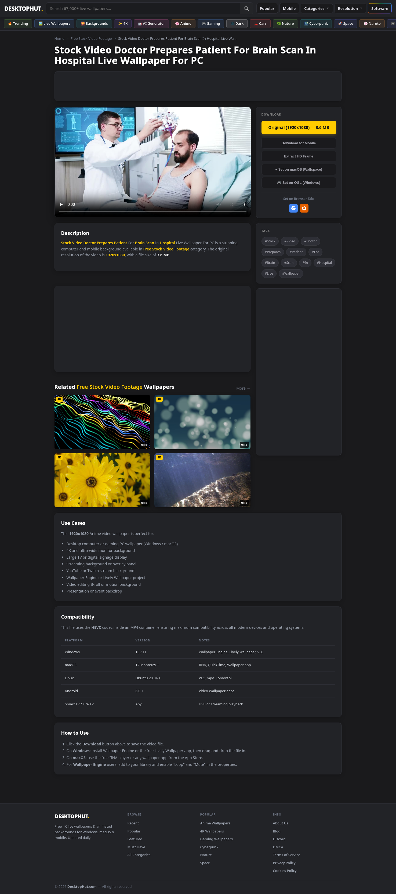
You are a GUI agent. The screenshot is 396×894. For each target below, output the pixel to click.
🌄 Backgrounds (94, 23)
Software (379, 8)
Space (205, 862)
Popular (267, 8)
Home (59, 38)
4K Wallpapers (212, 831)
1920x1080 (115, 254)
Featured (135, 838)
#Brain (270, 262)
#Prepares (273, 252)
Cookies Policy (285, 870)
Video (77, 242)
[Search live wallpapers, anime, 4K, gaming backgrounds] (143, 8)
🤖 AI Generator (151, 23)
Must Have (136, 847)
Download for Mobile (299, 143)
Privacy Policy (284, 862)
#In (305, 262)
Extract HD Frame (298, 156)
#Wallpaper (291, 273)
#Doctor (310, 241)
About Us (280, 823)
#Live (269, 273)
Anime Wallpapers (215, 823)
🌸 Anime (183, 23)
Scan (150, 242)
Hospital (167, 242)
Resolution (350, 8)
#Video (289, 241)
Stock (66, 242)
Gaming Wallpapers (216, 838)
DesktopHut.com (82, 886)
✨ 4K (123, 23)
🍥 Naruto (372, 23)
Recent (133, 823)
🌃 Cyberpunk (316, 23)
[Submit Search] (246, 8)
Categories (316, 8)
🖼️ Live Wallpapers (54, 23)
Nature (206, 854)
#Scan (289, 262)
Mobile (289, 8)
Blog (277, 831)
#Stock (270, 241)
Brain (140, 242)
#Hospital (324, 262)
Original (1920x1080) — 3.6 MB (298, 127)
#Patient (296, 252)
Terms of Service (286, 854)
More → (243, 388)
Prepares (105, 242)
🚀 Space (345, 23)
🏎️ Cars (260, 23)
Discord (279, 838)
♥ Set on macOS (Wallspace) (298, 169)
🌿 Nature (285, 23)
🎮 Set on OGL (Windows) (298, 183)
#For (315, 252)
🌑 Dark (237, 23)
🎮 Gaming (211, 23)
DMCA (278, 847)
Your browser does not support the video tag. (153, 162)
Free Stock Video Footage (91, 38)
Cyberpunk (209, 847)
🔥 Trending (18, 23)
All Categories (139, 854)
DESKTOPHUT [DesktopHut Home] (23, 8)
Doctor (89, 242)
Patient (120, 242)
